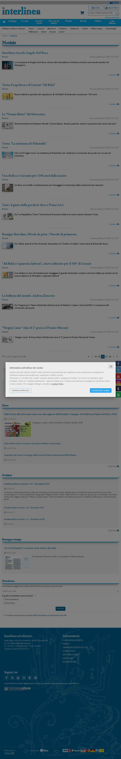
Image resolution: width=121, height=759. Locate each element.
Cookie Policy (57, 384)
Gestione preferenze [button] (20, 390)
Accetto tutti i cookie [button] (100, 390)
